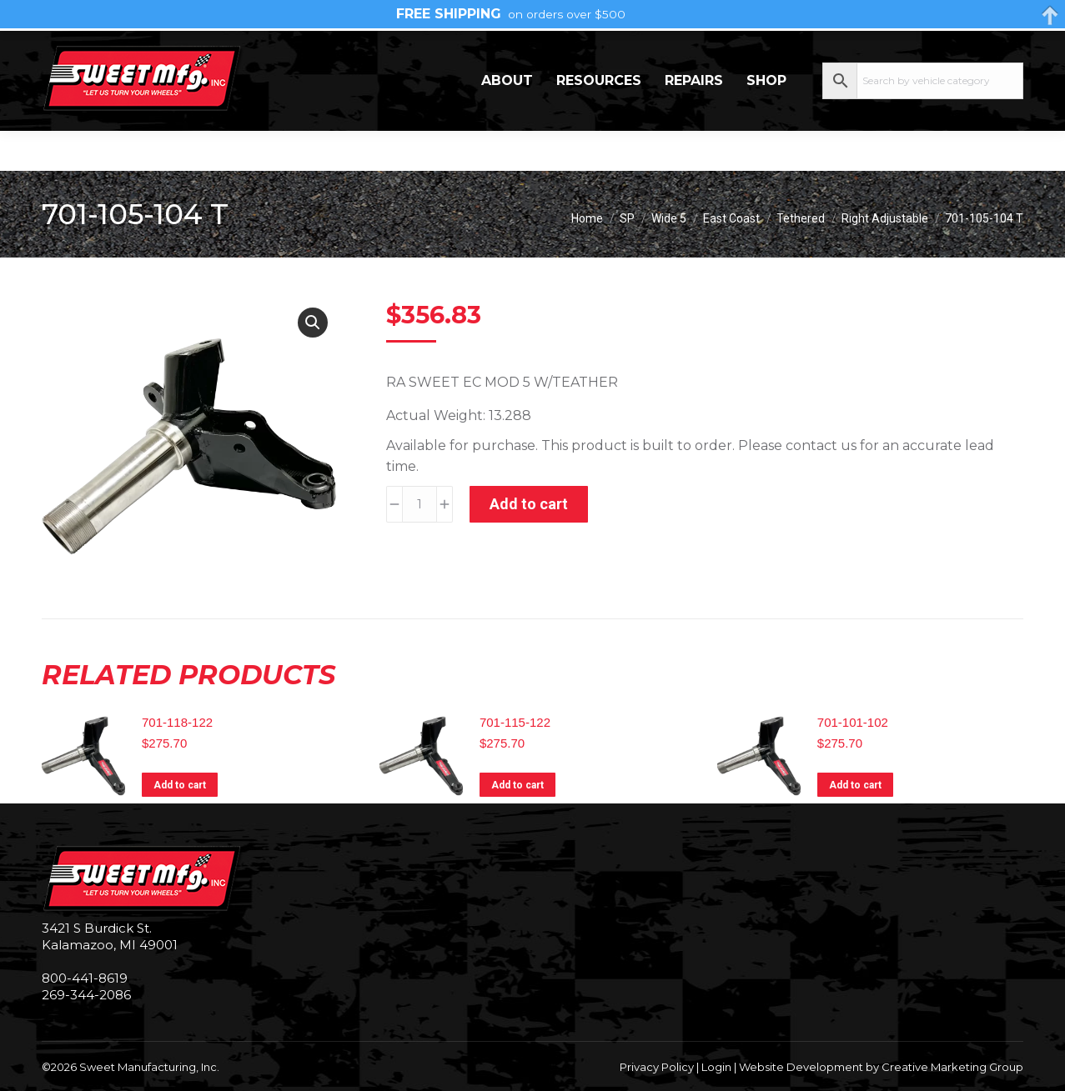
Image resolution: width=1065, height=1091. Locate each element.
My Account (956, 50)
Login (716, 1066)
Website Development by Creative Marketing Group (881, 1066)
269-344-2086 (92, 50)
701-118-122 (177, 722)
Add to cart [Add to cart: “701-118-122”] (179, 785)
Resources (598, 120)
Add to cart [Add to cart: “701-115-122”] (517, 785)
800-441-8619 (85, 978)
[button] (313, 323)
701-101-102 (852, 722)
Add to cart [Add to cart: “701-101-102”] (855, 785)
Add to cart (529, 504)
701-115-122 (515, 722)
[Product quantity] (419, 504)
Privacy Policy (657, 1066)
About (507, 120)
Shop (766, 120)
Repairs (694, 120)
